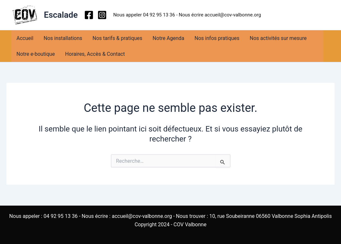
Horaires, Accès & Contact (95, 54)
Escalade (61, 15)
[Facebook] (89, 15)
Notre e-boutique (35, 54)
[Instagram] (102, 15)
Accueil (24, 38)
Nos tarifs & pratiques (117, 38)
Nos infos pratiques (217, 38)
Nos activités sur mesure (278, 38)
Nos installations (63, 38)
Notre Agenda (168, 38)
